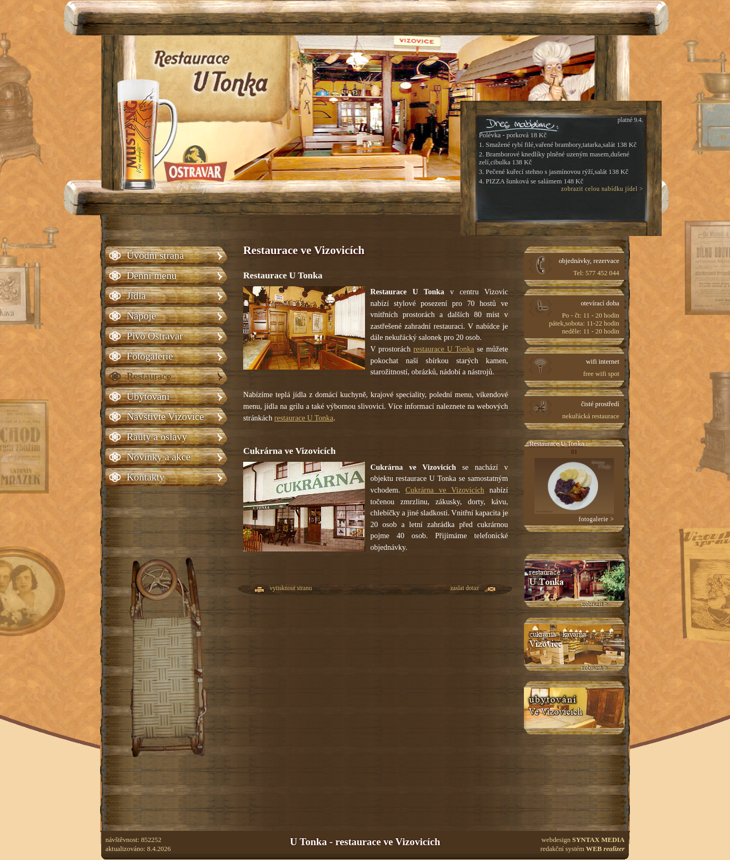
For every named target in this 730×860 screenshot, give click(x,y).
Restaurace (149, 376)
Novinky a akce (158, 456)
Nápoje (141, 315)
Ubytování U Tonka (574, 707)
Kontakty (145, 476)
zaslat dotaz (464, 589)
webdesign (583, 840)
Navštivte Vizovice (165, 416)
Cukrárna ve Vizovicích (444, 490)
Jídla (136, 295)
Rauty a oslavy (157, 436)
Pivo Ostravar (155, 335)
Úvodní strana (155, 255)
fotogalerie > (596, 519)
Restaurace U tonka (574, 580)
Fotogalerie (150, 356)
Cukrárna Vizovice (574, 644)
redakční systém (582, 849)
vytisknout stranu (291, 589)
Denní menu (151, 275)
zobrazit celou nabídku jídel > (602, 189)
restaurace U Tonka (443, 349)
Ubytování (148, 396)
